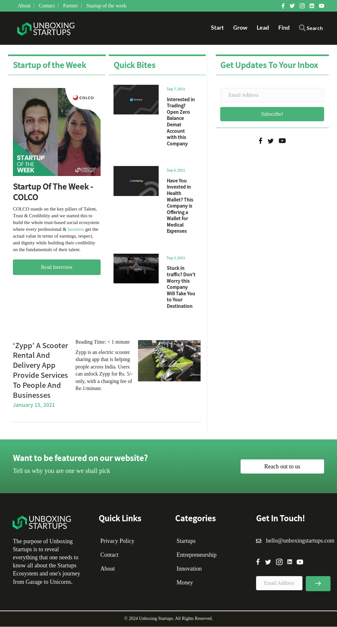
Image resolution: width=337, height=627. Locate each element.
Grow (240, 27)
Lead (263, 27)
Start (217, 27)
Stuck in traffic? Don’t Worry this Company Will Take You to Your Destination (181, 287)
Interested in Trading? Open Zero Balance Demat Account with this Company (181, 121)
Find (284, 27)
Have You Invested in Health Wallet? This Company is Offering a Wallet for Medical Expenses (180, 206)
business (76, 229)
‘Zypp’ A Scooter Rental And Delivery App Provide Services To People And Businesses (40, 370)
